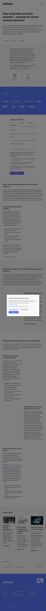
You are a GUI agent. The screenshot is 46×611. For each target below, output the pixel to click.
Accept (13, 312)
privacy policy (11, 304)
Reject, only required (14, 309)
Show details (24, 309)
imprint (16, 304)
